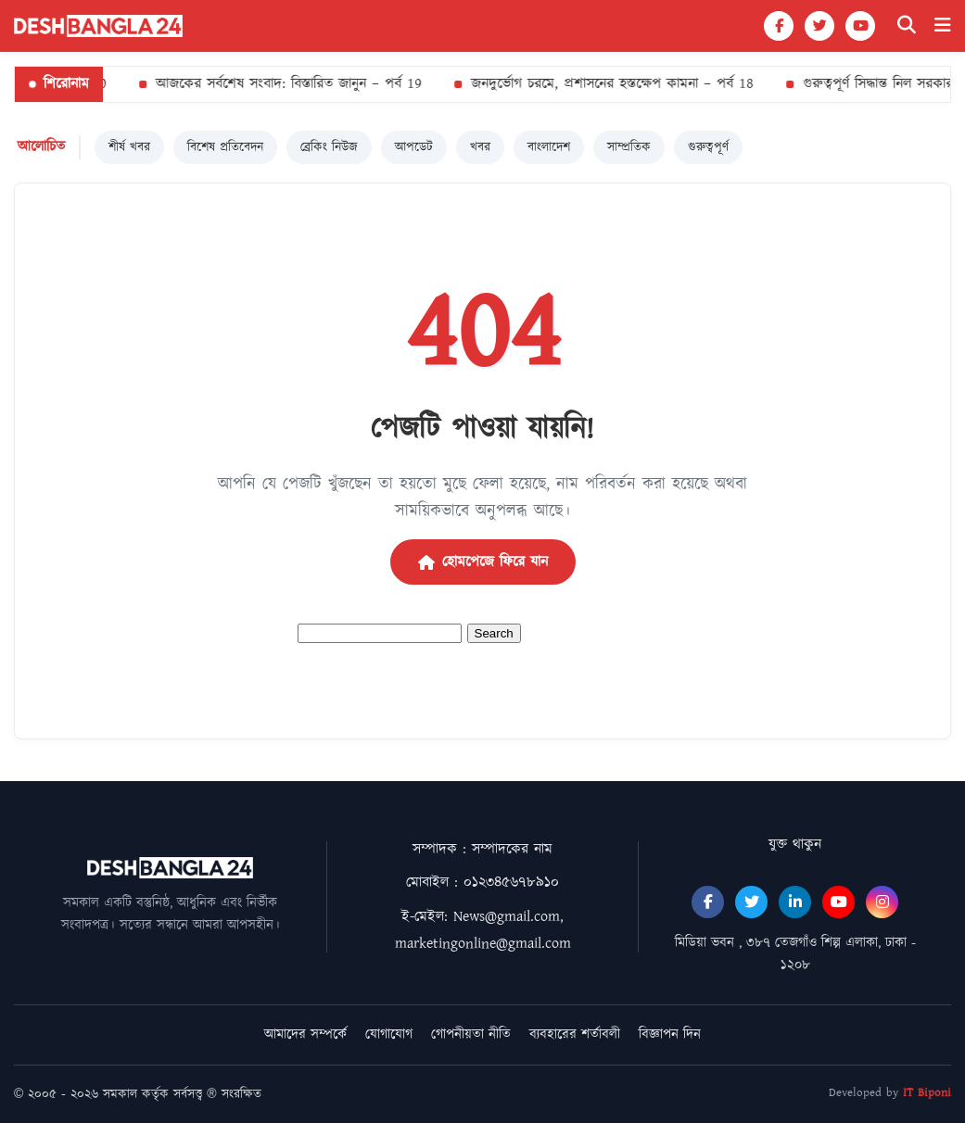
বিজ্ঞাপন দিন (670, 1034)
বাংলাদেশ (548, 147)
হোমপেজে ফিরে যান (483, 562)
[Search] (906, 25)
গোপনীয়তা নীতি (471, 1034)
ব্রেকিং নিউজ (329, 147)
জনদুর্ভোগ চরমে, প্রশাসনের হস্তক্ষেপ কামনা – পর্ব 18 (609, 84)
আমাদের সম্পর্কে (305, 1034)
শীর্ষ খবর (129, 147)
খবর (480, 147)
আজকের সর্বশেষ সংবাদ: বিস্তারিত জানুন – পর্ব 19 (286, 84)
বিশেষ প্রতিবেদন (225, 147)
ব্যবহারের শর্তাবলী (574, 1034)
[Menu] (942, 25)
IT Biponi (927, 1093)
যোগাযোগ (389, 1034)
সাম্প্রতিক (629, 147)
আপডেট (414, 147)
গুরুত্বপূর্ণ (708, 147)
